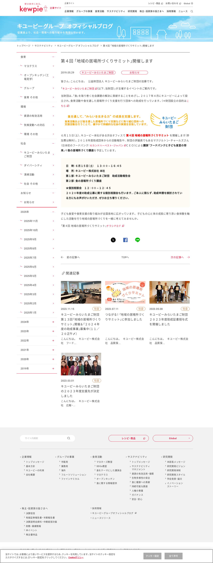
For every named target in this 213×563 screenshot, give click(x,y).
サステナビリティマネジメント (141, 468)
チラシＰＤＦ (115, 226)
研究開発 (132, 11)
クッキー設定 (152, 559)
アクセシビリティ (133, 550)
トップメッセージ (35, 462)
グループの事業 (84, 11)
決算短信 (30, 513)
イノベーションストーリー (175, 485)
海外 (63, 470)
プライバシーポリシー (71, 550)
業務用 (64, 466)
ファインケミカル (70, 479)
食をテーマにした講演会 (109, 470)
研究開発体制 (174, 470)
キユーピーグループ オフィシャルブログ (78, 45)
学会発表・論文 (174, 479)
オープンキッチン (106, 479)
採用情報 (171, 11)
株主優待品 (31, 534)
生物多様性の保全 (141, 478)
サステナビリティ (116, 11)
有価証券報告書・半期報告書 (40, 517)
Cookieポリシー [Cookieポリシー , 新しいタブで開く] (76, 560)
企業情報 (69, 11)
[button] (53, 56)
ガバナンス (137, 495)
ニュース (183, 11)
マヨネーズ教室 (104, 462)
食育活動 (99, 11)
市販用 (64, 462)
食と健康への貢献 (141, 482)
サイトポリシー (47, 550)
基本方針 (30, 466)
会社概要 (30, 474)
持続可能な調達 (140, 486)
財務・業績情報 (33, 526)
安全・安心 (137, 499)
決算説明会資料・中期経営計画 (41, 522)
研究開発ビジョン (176, 466)
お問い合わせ (173, 4)
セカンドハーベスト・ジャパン (108, 145)
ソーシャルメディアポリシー (103, 550)
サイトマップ (27, 550)
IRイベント (31, 530)
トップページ (23, 45)
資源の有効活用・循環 (143, 473)
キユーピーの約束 (35, 470)
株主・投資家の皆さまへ (152, 11)
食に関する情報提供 (107, 483)
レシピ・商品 (155, 4)
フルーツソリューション (73, 474)
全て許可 (173, 559)
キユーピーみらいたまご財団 (79, 88)
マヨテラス (102, 474)
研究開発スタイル (176, 474)
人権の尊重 (137, 490)
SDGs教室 (102, 466)
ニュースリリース (101, 518)
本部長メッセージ (176, 462)
